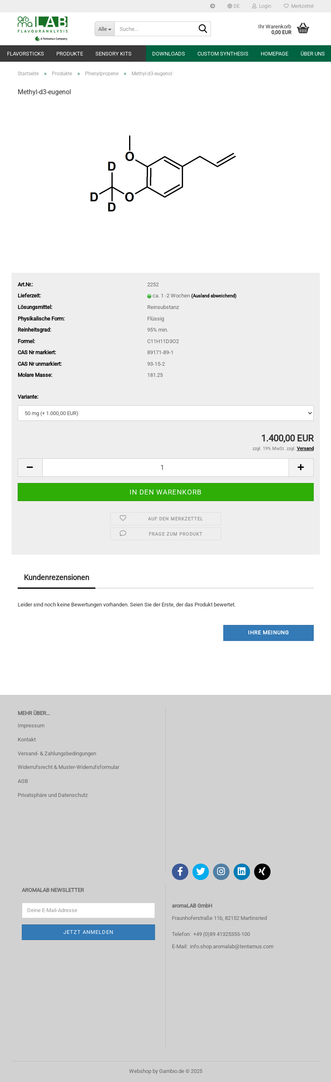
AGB (23, 781)
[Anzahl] (165, 467)
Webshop (140, 1071)
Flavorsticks (25, 54)
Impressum (31, 725)
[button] (233, 6)
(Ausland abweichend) (213, 296)
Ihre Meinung (268, 632)
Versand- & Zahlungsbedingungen (57, 753)
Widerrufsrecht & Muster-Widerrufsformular (68, 767)
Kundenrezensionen (56, 577)
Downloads (168, 54)
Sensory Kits (113, 54)
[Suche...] (104, 28)
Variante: (28, 397)
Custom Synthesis (222, 54)
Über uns (313, 54)
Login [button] (261, 6)
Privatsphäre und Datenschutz (53, 795)
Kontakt (27, 739)
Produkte (69, 54)
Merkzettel (299, 6)
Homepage (274, 54)
